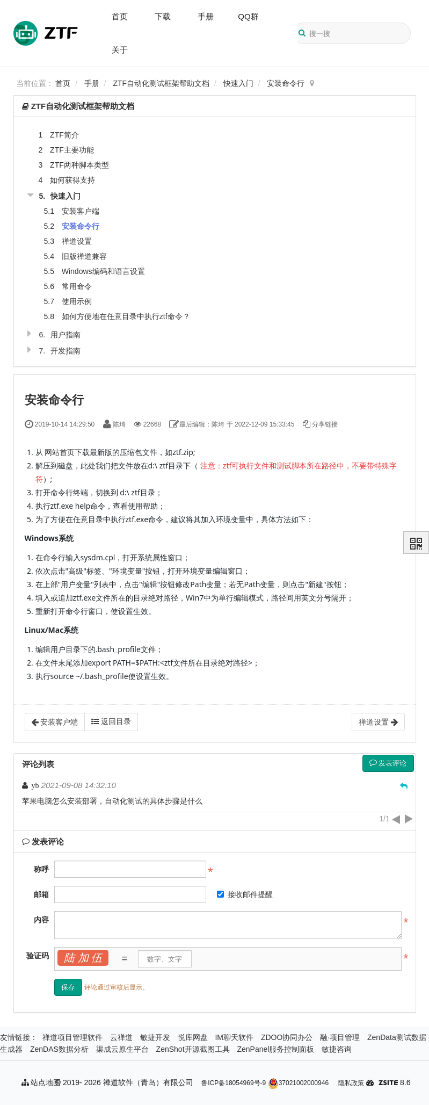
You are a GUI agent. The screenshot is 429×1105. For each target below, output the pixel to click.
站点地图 (41, 1082)
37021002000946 (298, 1083)
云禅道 (121, 1037)
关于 (120, 49)
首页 (120, 16)
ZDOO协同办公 (286, 1037)
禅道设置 (77, 241)
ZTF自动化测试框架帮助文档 (161, 83)
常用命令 (77, 286)
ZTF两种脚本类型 (79, 165)
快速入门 (238, 83)
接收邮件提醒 (245, 894)
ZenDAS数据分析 (59, 1049)
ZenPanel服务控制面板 (275, 1049)
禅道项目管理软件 (72, 1037)
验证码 (37, 955)
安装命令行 (285, 83)
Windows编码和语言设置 (103, 271)
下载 (163, 16)
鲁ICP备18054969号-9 (233, 1083)
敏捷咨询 (337, 1049)
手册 (206, 16)
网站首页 (60, 452)
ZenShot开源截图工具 (193, 1049)
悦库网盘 (193, 1037)
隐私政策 (351, 1083)
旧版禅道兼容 (84, 256)
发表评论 (388, 763)
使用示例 (77, 301)
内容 (41, 919)
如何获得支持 (72, 180)
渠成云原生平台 (122, 1049)
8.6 (394, 1083)
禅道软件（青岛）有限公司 (148, 1082)
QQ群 (248, 16)
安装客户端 (80, 211)
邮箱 (41, 894)
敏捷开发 (155, 1037)
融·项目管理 (340, 1037)
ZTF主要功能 (72, 150)
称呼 (41, 869)
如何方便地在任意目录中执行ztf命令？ (126, 316)
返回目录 (111, 721)
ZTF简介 (64, 135)
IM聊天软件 (234, 1037)
